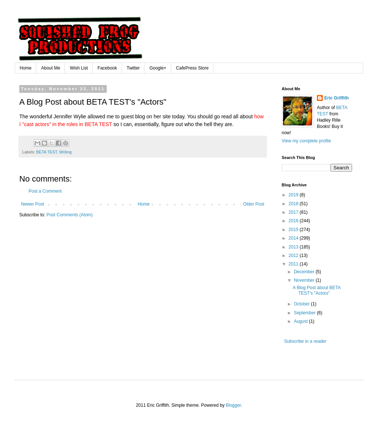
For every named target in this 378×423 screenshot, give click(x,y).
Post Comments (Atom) (69, 214)
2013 (294, 247)
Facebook (107, 68)
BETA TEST (46, 152)
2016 (294, 220)
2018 (294, 203)
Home (26, 68)
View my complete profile (306, 140)
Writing (65, 152)
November (305, 280)
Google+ (157, 68)
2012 (294, 255)
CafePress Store (192, 68)
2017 (294, 212)
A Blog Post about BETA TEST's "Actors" (317, 290)
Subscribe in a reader (304, 341)
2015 (294, 229)
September (305, 312)
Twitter (133, 68)
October (302, 304)
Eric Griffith (336, 98)
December (305, 271)
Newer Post (32, 204)
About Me (50, 68)
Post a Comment (45, 191)
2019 (294, 194)
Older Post (253, 204)
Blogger (233, 405)
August (301, 321)
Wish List (79, 68)
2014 (294, 238)
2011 (294, 264)
